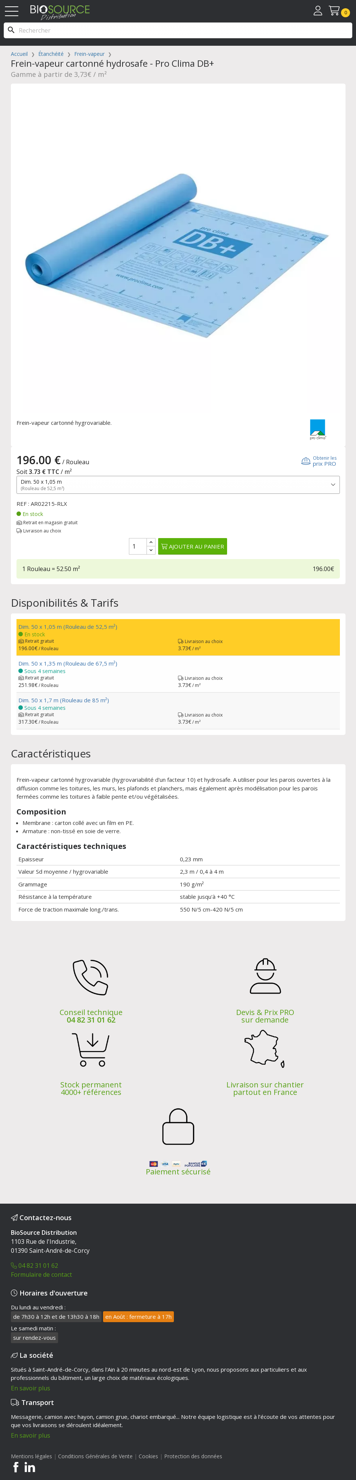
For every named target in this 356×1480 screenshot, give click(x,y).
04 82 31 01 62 (91, 1020)
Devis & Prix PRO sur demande (265, 1016)
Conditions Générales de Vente (95, 1456)
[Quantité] (138, 546)
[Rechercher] (178, 30)
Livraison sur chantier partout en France (265, 1088)
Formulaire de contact (41, 1274)
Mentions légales (31, 1456)
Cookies (149, 1456)
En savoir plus (30, 1388)
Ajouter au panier (192, 546)
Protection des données (193, 1456)
